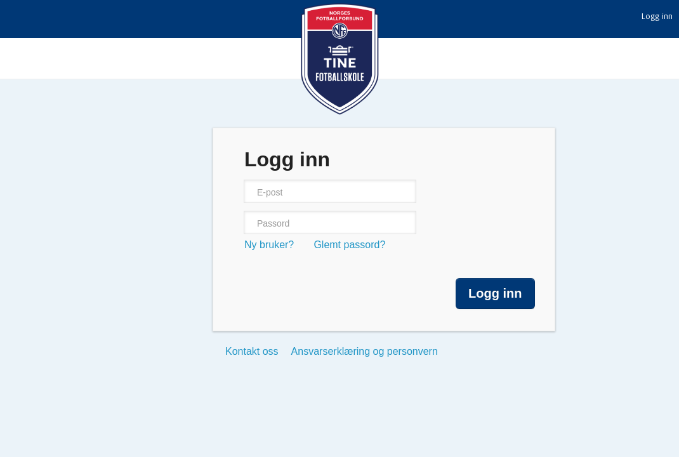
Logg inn (657, 17)
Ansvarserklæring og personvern (364, 351)
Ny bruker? (269, 244)
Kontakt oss (252, 351)
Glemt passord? (349, 244)
